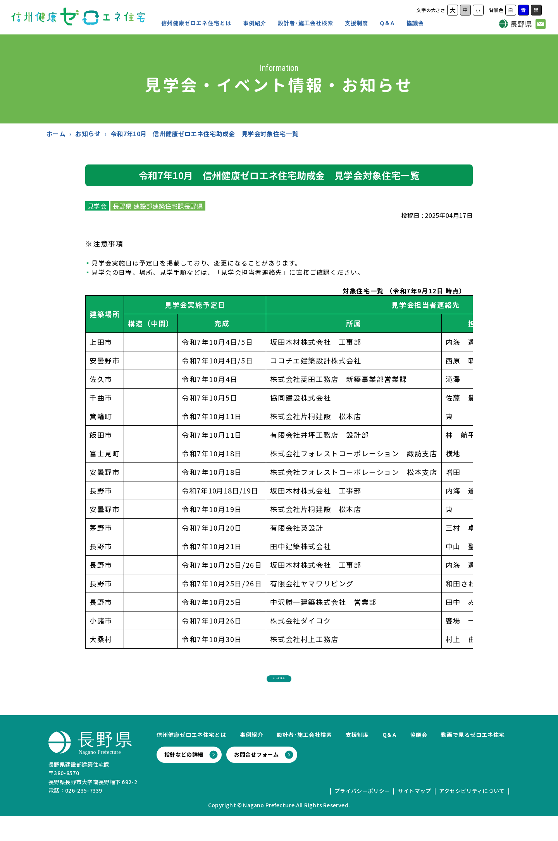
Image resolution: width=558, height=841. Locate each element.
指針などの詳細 (183, 779)
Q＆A (387, 23)
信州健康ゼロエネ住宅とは (196, 23)
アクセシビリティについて (472, 815)
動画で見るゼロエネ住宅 (473, 759)
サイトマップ (414, 815)
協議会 (415, 23)
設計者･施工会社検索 (306, 23)
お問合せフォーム (256, 779)
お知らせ (87, 133)
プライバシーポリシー (362, 815)
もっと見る (279, 697)
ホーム (55, 133)
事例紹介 (254, 23)
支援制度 (356, 23)
